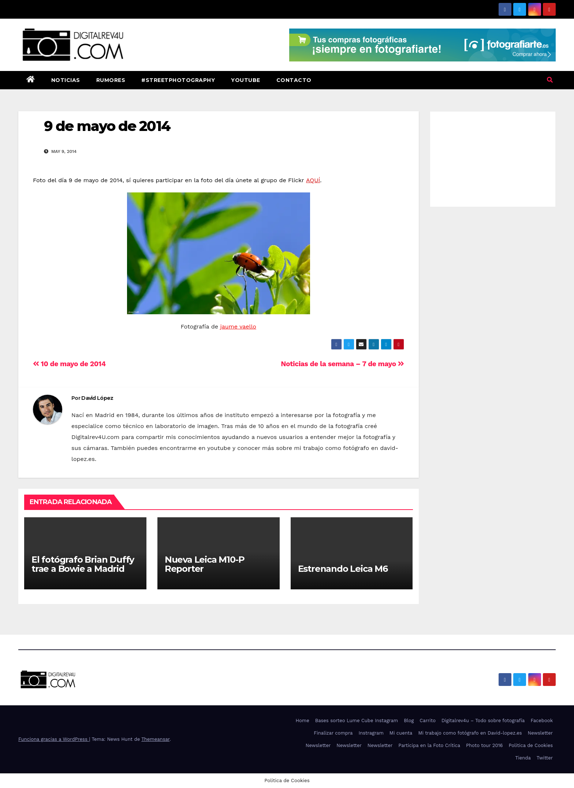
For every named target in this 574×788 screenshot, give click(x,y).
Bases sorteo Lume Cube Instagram (356, 720)
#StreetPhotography (178, 80)
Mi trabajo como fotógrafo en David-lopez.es (470, 733)
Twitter (545, 758)
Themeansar (155, 739)
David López (97, 398)
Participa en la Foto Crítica (429, 745)
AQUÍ (313, 180)
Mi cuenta (401, 733)
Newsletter (540, 733)
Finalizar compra (333, 733)
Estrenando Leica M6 (343, 568)
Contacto (294, 80)
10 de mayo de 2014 (69, 364)
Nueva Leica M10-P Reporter (205, 564)
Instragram (370, 733)
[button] (550, 79)
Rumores (111, 80)
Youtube (245, 80)
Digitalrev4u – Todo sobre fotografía (483, 720)
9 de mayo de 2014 (107, 126)
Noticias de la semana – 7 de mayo (342, 364)
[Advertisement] (492, 157)
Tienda (523, 758)
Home (302, 720)
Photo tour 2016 (484, 745)
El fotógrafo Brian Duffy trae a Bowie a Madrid (82, 564)
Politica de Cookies (530, 745)
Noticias (65, 80)
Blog (409, 720)
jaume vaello (238, 326)
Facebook (541, 720)
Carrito (428, 720)
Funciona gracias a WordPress (53, 739)
